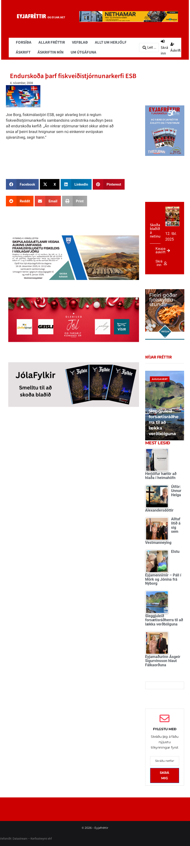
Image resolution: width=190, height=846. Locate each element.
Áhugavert (160, 379)
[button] (22, 184)
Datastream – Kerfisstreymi (29, 838)
